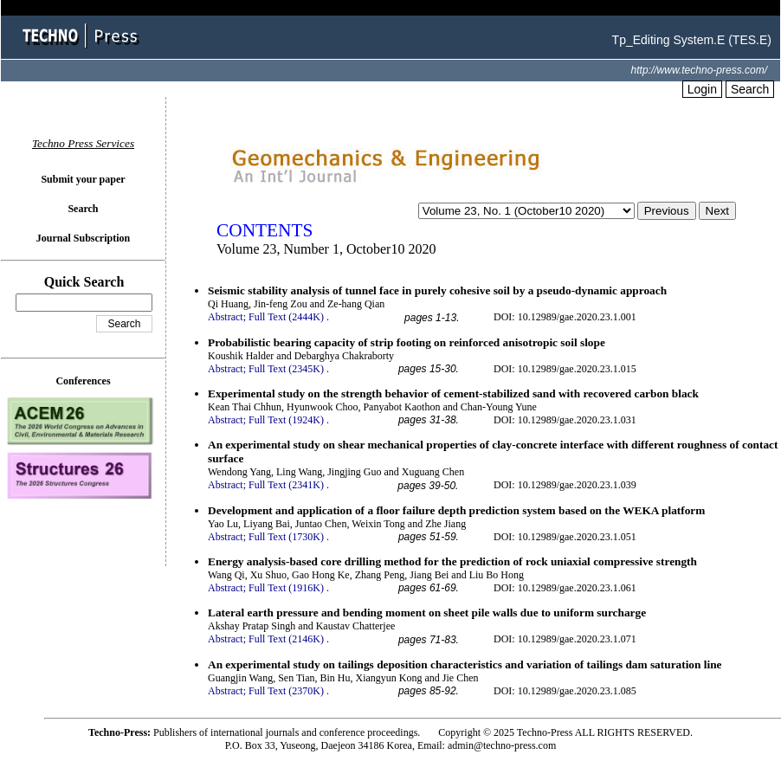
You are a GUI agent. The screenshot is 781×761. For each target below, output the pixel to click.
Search (750, 89)
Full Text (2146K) (286, 639)
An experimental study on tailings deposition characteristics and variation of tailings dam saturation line (465, 664)
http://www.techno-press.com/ (699, 70)
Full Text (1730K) (286, 537)
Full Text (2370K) (286, 691)
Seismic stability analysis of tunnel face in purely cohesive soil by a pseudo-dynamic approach (437, 290)
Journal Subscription (83, 238)
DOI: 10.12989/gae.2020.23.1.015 (565, 369)
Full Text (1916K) (286, 588)
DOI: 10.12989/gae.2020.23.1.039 (565, 485)
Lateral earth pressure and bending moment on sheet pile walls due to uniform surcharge (427, 612)
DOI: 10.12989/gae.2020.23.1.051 (565, 537)
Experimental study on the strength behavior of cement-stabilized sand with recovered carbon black (453, 393)
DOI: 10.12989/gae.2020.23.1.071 (565, 639)
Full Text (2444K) (286, 317)
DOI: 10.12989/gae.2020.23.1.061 (565, 588)
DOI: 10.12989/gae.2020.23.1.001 (565, 317)
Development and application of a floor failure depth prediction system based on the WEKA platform (456, 510)
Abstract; (227, 317)
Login (702, 89)
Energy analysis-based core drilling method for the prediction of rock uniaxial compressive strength (452, 561)
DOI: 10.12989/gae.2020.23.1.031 (565, 420)
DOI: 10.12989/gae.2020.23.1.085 (565, 691)
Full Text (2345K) (286, 369)
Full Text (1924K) (286, 420)
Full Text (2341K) (286, 485)
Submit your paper (83, 179)
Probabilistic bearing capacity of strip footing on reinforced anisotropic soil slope (406, 342)
